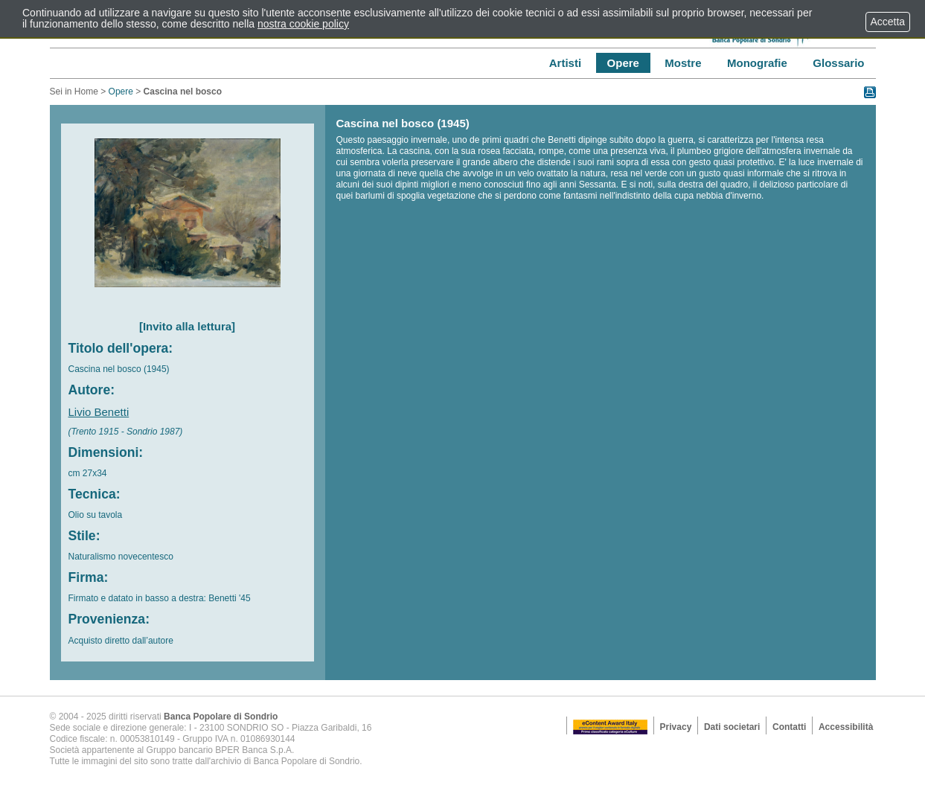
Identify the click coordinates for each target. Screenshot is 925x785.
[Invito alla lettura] (187, 326)
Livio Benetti (98, 412)
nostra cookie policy (303, 24)
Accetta (888, 22)
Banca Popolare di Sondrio (221, 716)
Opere (121, 91)
